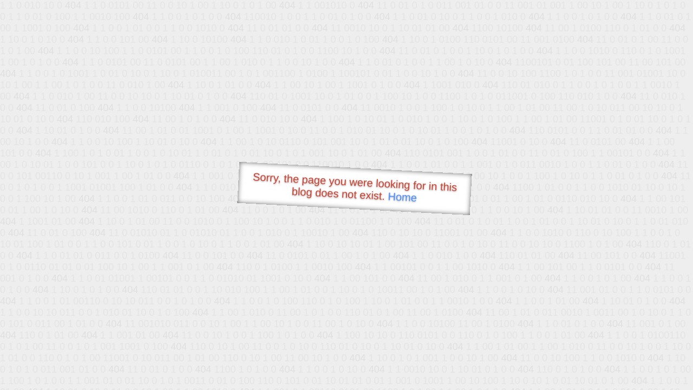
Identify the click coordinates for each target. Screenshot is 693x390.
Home (402, 197)
